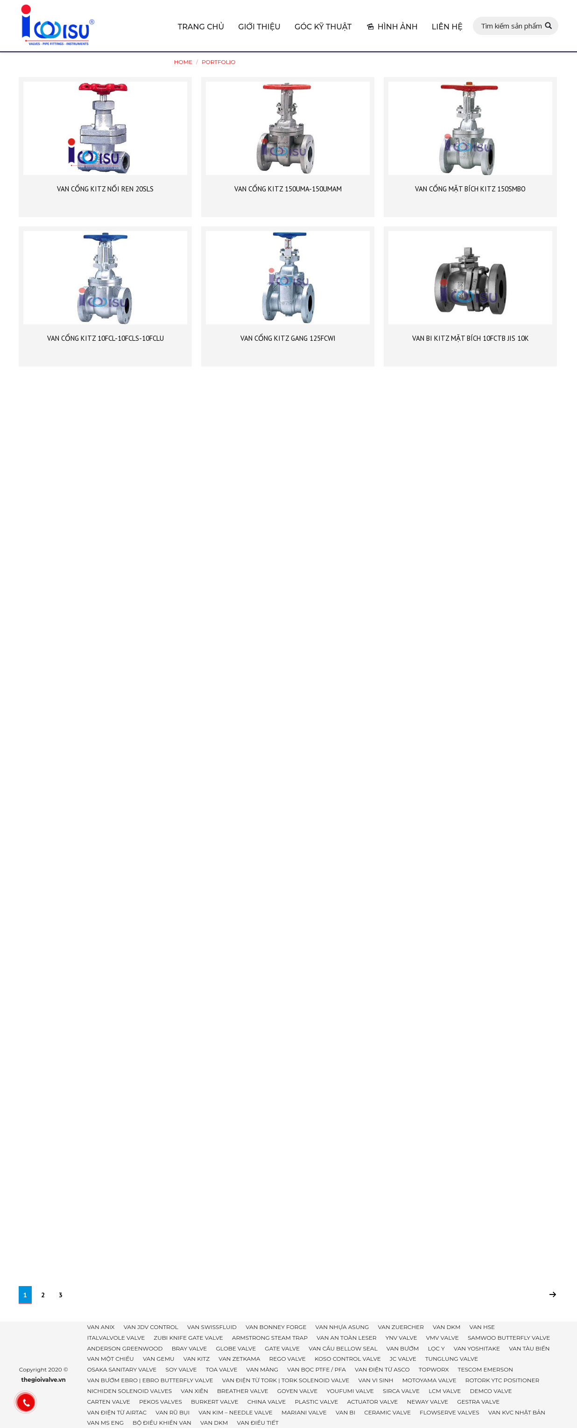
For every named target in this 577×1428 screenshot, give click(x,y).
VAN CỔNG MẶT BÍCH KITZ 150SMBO (470, 188)
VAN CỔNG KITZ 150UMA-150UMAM (288, 188)
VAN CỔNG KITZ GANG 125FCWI (288, 338)
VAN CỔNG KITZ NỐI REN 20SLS (105, 188)
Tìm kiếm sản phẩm (511, 25)
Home (183, 61)
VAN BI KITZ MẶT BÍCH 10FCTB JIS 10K (470, 338)
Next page (552, 1294)
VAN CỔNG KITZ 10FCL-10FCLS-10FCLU (105, 338)
